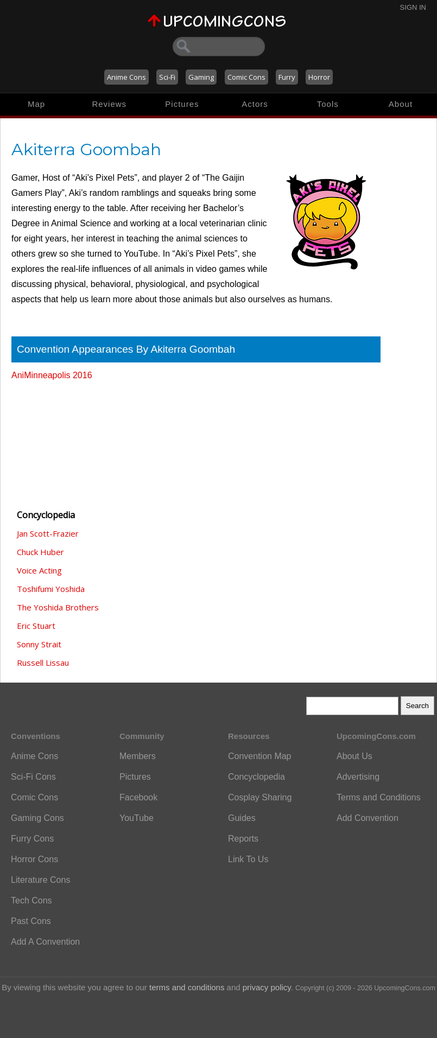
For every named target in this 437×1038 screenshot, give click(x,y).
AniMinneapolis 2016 (51, 375)
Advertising (358, 776)
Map (36, 104)
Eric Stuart (36, 625)
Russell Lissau (43, 662)
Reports (243, 838)
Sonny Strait (39, 644)
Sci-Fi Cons (33, 776)
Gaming (201, 77)
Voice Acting (39, 570)
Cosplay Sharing (260, 797)
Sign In (413, 7)
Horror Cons (34, 859)
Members (137, 756)
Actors (255, 104)
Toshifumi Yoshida (51, 588)
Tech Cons (31, 900)
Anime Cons (126, 77)
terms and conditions (186, 987)
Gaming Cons (37, 818)
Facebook (138, 797)
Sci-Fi (167, 77)
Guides (242, 818)
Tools (328, 104)
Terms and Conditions (379, 797)
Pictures (182, 104)
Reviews (109, 104)
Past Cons (31, 921)
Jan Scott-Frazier (48, 533)
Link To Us (248, 859)
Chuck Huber (40, 551)
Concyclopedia (256, 776)
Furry (286, 77)
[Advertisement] (65, 440)
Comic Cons (246, 77)
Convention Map (260, 756)
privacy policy (267, 987)
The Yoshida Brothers (58, 607)
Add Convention (367, 818)
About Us (354, 756)
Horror (319, 77)
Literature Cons (40, 879)
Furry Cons (32, 838)
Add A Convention (45, 941)
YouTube (136, 818)
